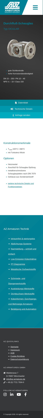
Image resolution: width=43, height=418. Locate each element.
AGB (12, 353)
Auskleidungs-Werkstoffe (22, 289)
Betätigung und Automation (23, 309)
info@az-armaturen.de (15, 379)
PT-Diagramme (18, 264)
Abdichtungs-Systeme (21, 244)
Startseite (14, 347)
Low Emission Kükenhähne (23, 259)
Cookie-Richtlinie (17, 356)
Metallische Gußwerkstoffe (23, 269)
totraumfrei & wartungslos (23, 239)
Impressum (15, 350)
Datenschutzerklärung (19, 359)
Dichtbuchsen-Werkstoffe (23, 294)
